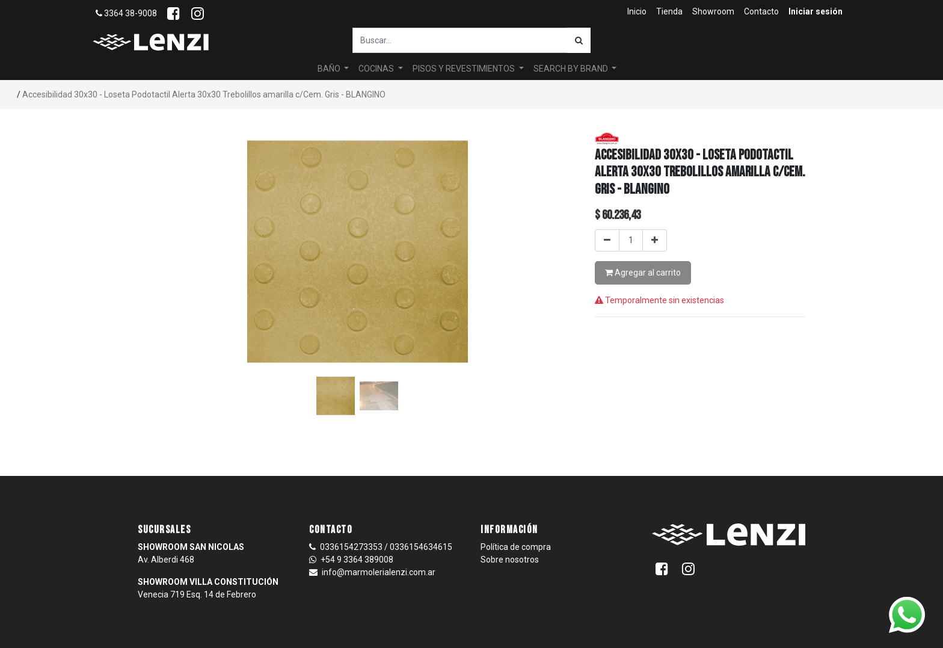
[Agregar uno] (654, 240)
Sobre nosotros (510, 559)
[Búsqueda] (579, 40)
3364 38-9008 (126, 13)
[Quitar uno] (607, 240)
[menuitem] (636, 12)
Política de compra (516, 547)
